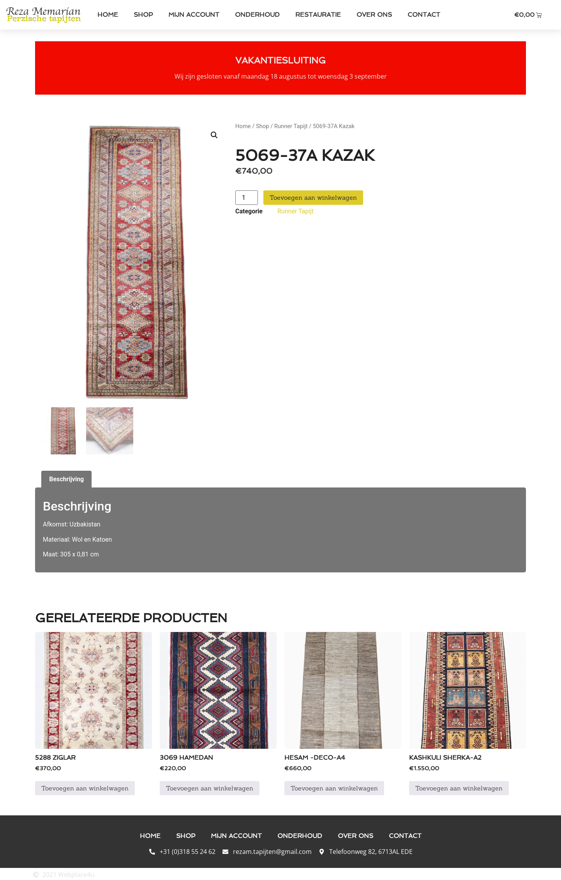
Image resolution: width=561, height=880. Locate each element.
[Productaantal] (246, 197)
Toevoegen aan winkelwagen (313, 197)
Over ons (374, 14)
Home (107, 14)
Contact (424, 14)
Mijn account (193, 14)
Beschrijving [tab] (66, 478)
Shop (143, 14)
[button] (214, 135)
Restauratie (318, 14)
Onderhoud (257, 14)
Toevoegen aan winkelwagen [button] (85, 787)
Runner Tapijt (291, 126)
